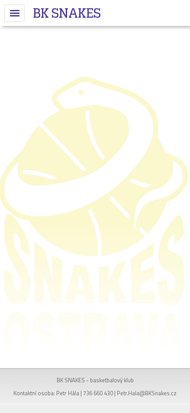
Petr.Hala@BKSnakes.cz (147, 393)
